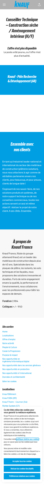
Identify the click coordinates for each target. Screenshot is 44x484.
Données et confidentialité (13, 377)
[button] (39, 4)
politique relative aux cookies (27, 439)
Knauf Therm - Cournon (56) (14, 402)
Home (4, 331)
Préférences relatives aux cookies (22, 476)
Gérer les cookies (9, 381)
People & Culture (9, 347)
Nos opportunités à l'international (17, 373)
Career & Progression (11, 351)
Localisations (8, 335)
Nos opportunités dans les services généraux (21, 365)
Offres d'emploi (8, 339)
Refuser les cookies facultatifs (22, 469)
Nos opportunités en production (16, 369)
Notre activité (8, 343)
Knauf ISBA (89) (9, 398)
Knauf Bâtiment (9, 394)
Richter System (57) (11, 406)
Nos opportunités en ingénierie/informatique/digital (15, 360)
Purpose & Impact (10, 355)
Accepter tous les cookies (22, 461)
